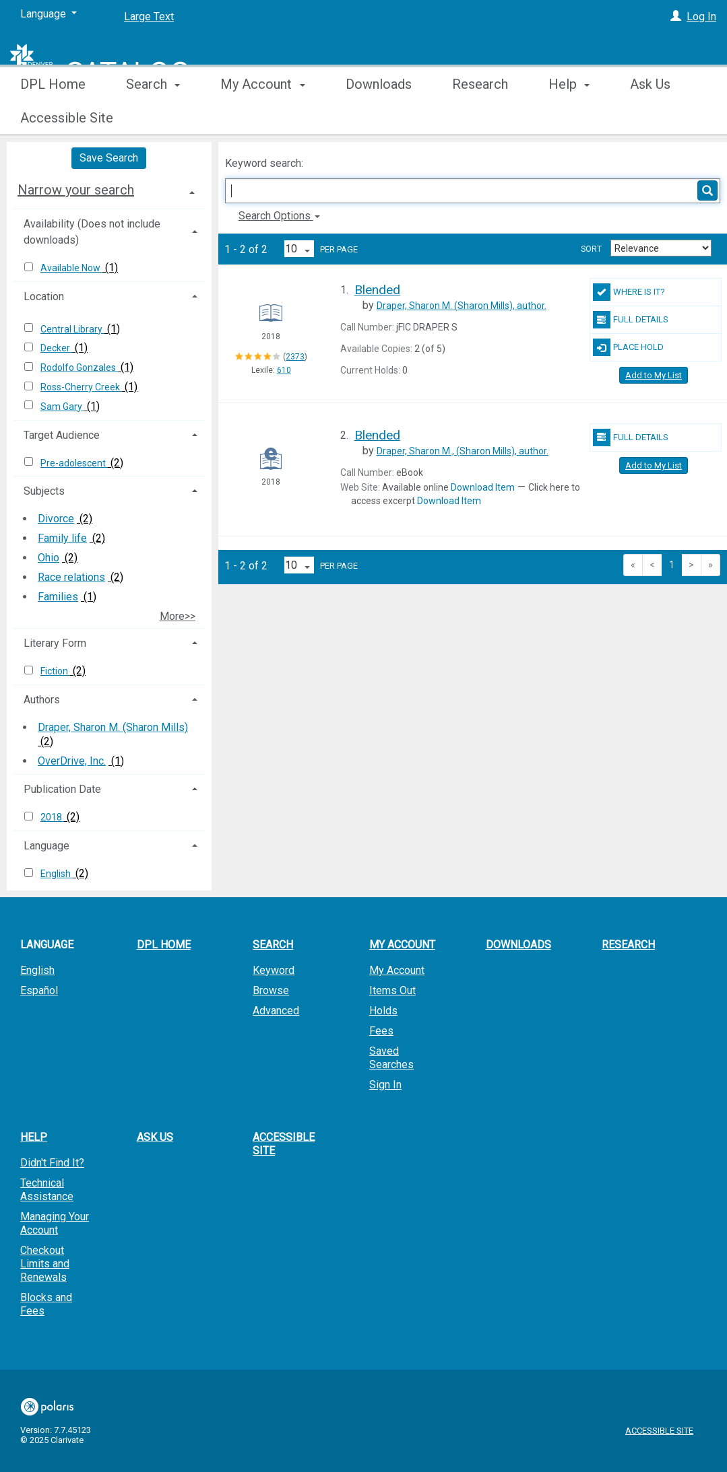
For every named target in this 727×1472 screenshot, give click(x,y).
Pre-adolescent (74, 463)
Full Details (630, 319)
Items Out (392, 990)
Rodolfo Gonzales (79, 367)
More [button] (656, 118)
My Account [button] (262, 118)
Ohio (48, 557)
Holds (383, 1010)
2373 (295, 356)
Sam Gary (62, 406)
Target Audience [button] (62, 435)
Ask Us (155, 1137)
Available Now (71, 267)
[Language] (48, 14)
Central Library (72, 329)
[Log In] (675, 16)
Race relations (71, 577)
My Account (396, 970)
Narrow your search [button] (76, 190)
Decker (56, 348)
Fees (381, 1030)
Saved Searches (391, 1058)
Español (39, 990)
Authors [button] (42, 699)
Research (480, 118)
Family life (62, 538)
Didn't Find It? (52, 1162)
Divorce (56, 518)
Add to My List (653, 375)
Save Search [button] (109, 157)
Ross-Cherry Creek (81, 387)
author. (461, 305)
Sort (591, 249)
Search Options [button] (279, 215)
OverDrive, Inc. (72, 761)
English (56, 873)
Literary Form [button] (55, 643)
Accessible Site (284, 1144)
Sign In (385, 1084)
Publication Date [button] (62, 789)
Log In (701, 16)
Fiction (55, 671)
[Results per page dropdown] (299, 248)
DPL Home (53, 118)
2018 (52, 817)
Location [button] (44, 296)
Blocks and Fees (46, 1304)
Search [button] (153, 118)
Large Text (149, 16)
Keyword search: (265, 163)
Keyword (273, 970)
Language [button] (46, 845)
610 (284, 370)
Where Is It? (629, 292)
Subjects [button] (44, 491)
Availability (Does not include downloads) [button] (92, 231)
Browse (271, 990)
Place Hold (628, 347)
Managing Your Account (54, 1223)
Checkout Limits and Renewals (44, 1264)
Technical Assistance (46, 1190)
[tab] (109, 189)
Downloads (379, 118)
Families (58, 596)
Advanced (276, 1010)
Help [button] (569, 118)
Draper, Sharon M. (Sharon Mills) (113, 727)
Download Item (483, 487)
